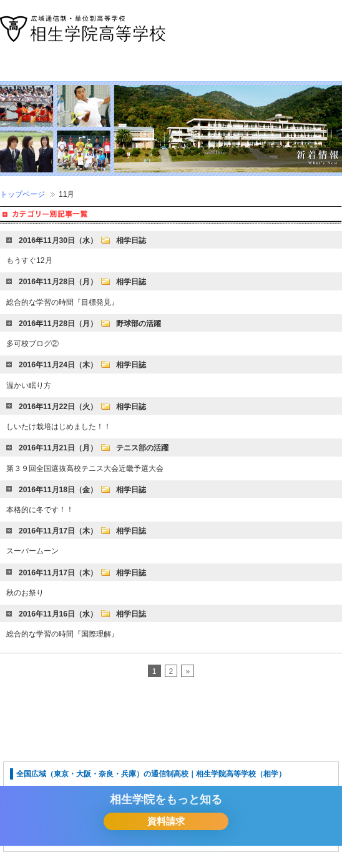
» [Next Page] (187, 671)
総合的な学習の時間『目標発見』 (62, 302)
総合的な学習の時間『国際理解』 (62, 634)
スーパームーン (32, 551)
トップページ (22, 194)
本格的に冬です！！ (40, 509)
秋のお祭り (25, 592)
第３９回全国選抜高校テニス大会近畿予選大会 (85, 468)
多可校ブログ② (32, 343)
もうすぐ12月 (29, 260)
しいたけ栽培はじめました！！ (58, 426)
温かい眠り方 (28, 385)
